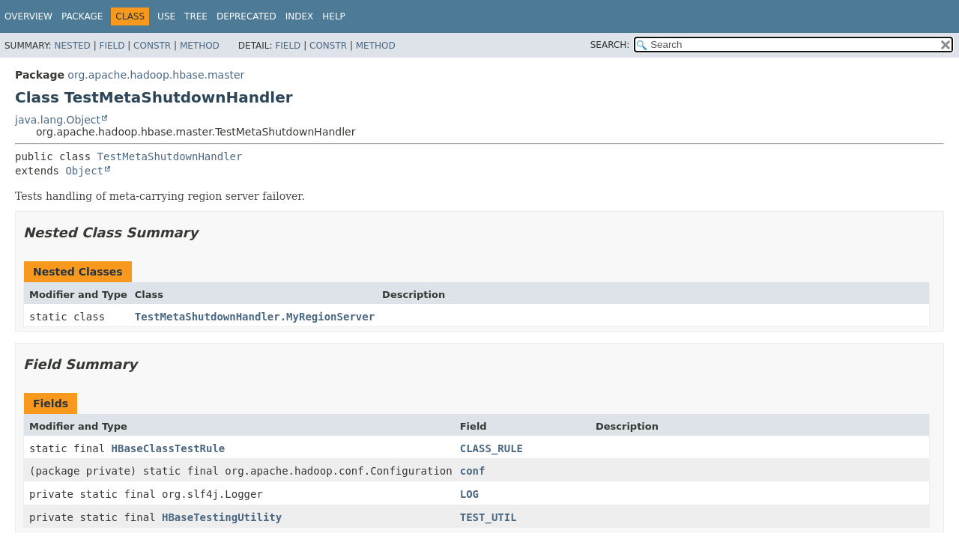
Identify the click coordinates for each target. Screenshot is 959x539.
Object (84, 171)
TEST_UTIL (488, 517)
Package (82, 16)
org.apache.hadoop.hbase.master (155, 75)
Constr (152, 45)
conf (472, 471)
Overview (28, 16)
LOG (469, 494)
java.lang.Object (57, 120)
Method (200, 45)
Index (299, 16)
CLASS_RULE (491, 448)
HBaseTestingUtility (222, 517)
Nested (72, 45)
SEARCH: (610, 45)
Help (333, 16)
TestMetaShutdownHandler (170, 156)
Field (111, 45)
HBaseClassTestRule (169, 448)
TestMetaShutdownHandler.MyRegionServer (255, 317)
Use (166, 16)
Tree (196, 16)
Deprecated (246, 16)
